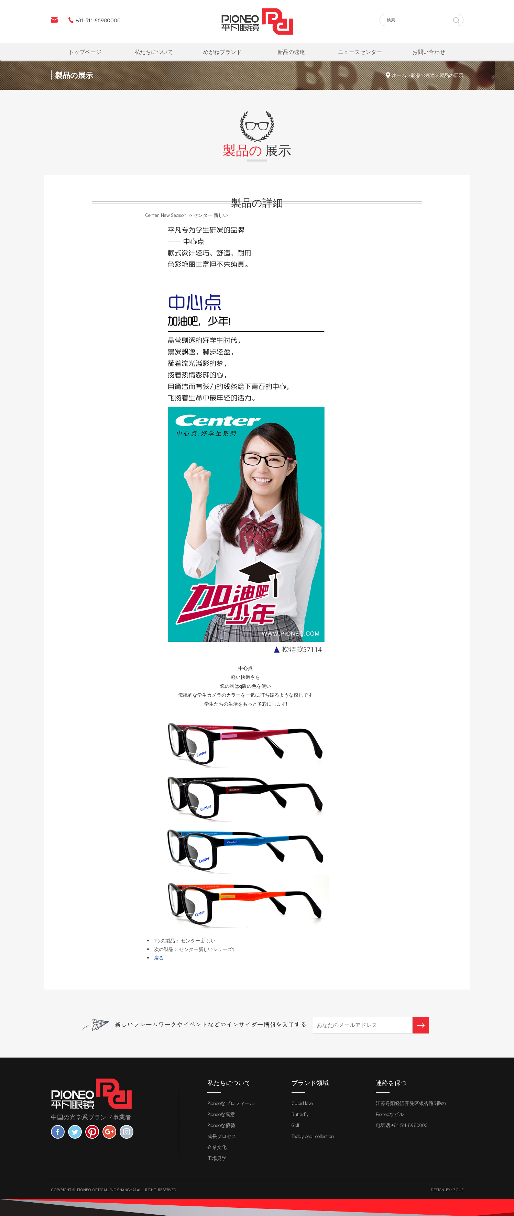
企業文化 (217, 1147)
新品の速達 (291, 51)
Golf (295, 1125)
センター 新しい (198, 940)
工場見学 (217, 1158)
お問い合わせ (428, 51)
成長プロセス (221, 1136)
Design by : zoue (447, 1189)
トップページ (84, 51)
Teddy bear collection (313, 1136)
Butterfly (300, 1114)
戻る (159, 957)
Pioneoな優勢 (221, 1125)
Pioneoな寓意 (221, 1114)
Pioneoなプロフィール (230, 1103)
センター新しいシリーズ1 (206, 949)
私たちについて (153, 51)
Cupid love (302, 1103)
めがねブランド (222, 51)
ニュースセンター (360, 51)
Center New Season (165, 215)
